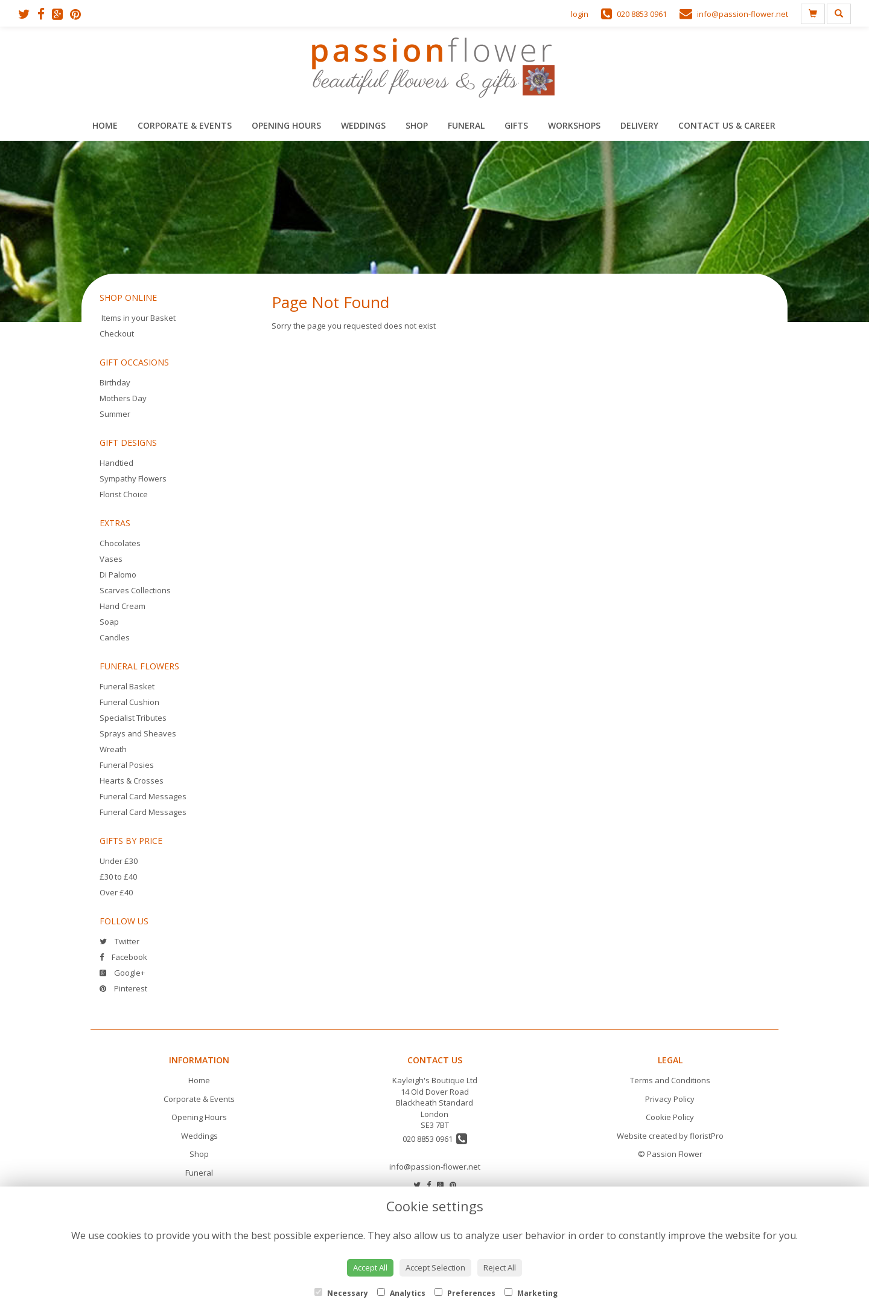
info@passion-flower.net (434, 1166)
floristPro (707, 1135)
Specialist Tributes (133, 717)
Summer (115, 413)
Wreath (113, 749)
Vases (111, 558)
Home (105, 125)
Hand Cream (122, 606)
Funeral (466, 125)
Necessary (341, 1293)
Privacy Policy (670, 1098)
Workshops (574, 125)
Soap (109, 621)
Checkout (117, 333)
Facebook (123, 957)
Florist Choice (124, 494)
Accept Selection (435, 1267)
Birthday (115, 382)
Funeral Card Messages (143, 796)
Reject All (499, 1267)
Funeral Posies (127, 764)
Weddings (363, 125)
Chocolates (120, 543)
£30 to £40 (118, 876)
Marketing (531, 1293)
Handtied (116, 462)
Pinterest (123, 988)
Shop (417, 125)
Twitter (119, 941)
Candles (115, 637)
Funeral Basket (127, 686)
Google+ (122, 972)
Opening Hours (286, 125)
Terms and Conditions (670, 1080)
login (579, 13)
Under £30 (119, 860)
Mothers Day (123, 398)
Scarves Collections (135, 590)
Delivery (639, 125)
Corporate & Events (185, 125)
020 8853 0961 (435, 1138)
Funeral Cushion (129, 702)
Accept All (370, 1267)
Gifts (516, 125)
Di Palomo (118, 574)
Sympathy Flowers (133, 478)
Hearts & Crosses (132, 780)
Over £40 (116, 892)
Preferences (464, 1293)
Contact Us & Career (726, 125)
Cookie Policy (670, 1117)
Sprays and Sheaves (138, 733)
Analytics (401, 1293)
